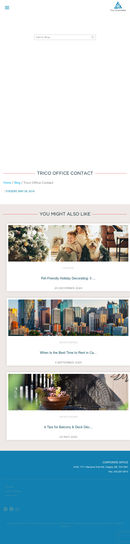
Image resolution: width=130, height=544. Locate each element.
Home (7, 183)
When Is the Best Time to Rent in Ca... (68, 353)
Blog (17, 183)
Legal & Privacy (13, 491)
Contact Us (11, 496)
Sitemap (9, 487)
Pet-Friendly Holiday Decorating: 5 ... (68, 278)
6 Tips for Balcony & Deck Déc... (68, 427)
